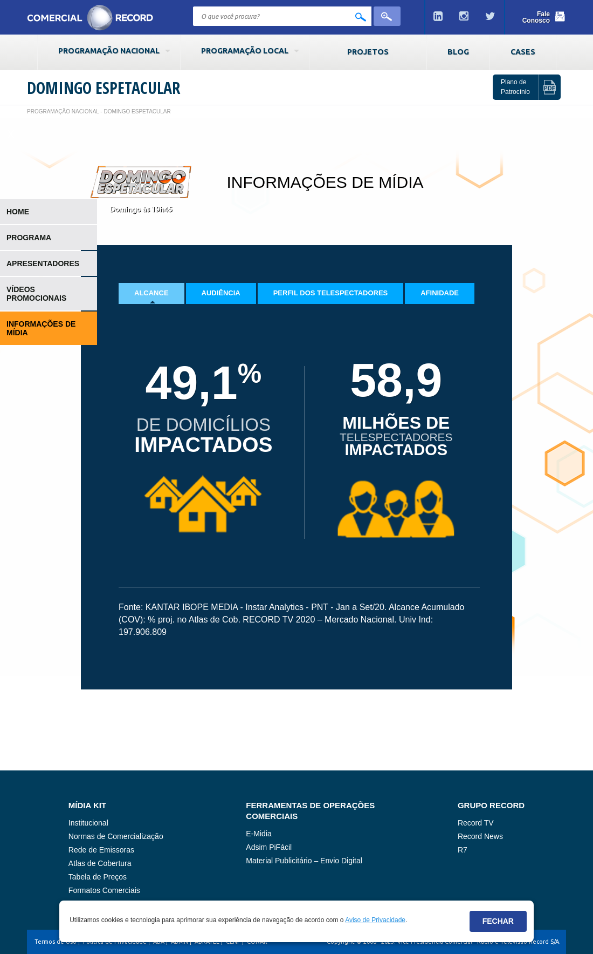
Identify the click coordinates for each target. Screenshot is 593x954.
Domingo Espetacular (103, 88)
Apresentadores (42, 263)
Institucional (88, 822)
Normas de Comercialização (115, 836)
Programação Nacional (109, 50)
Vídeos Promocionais (36, 293)
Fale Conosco (536, 17)
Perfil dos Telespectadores (330, 293)
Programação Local (244, 50)
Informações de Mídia (40, 328)
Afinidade (439, 293)
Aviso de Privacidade (375, 920)
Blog (458, 52)
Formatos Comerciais (104, 890)
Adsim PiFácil (269, 847)
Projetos (368, 52)
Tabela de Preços (97, 876)
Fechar (498, 921)
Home (17, 211)
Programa (28, 237)
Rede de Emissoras (101, 849)
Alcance (151, 293)
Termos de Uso (56, 941)
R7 (462, 849)
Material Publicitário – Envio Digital (304, 860)
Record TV (476, 822)
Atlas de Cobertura (100, 863)
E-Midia (258, 833)
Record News (480, 836)
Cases (523, 52)
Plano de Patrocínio (515, 86)
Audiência (221, 293)
